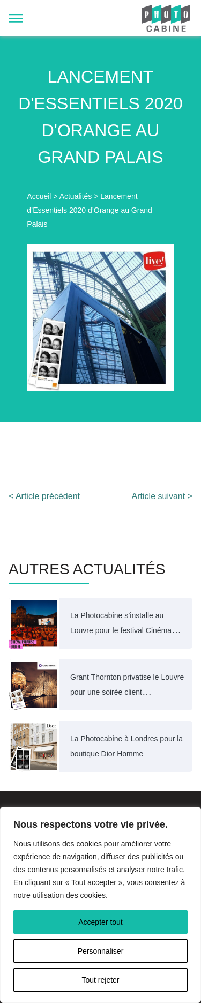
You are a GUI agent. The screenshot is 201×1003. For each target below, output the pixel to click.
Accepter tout (100, 922)
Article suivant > (162, 496)
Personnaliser (101, 951)
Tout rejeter (100, 980)
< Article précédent (44, 496)
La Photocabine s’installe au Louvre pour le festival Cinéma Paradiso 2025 (121, 630)
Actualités (75, 196)
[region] (100, 905)
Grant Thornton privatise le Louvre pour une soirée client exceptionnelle (127, 692)
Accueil (39, 196)
